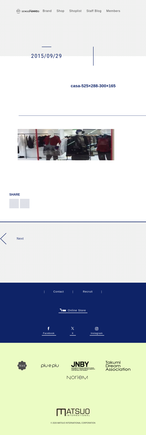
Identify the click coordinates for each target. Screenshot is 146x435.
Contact (58, 291)
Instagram (97, 332)
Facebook (49, 332)
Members (113, 11)
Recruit (88, 291)
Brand (47, 11)
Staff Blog (94, 11)
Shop (60, 11)
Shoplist (75, 11)
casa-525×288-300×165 (93, 85)
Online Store (73, 310)
